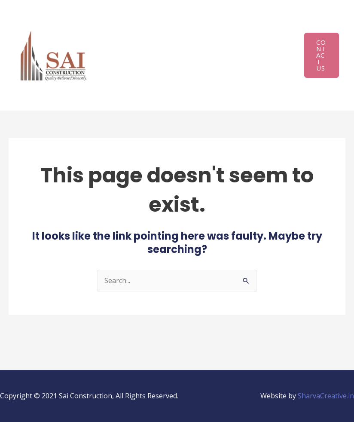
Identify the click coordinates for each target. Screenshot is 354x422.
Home (121, 24)
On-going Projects (218, 56)
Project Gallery (135, 88)
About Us (155, 24)
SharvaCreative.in (326, 395)
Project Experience (142, 56)
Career (178, 88)
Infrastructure (210, 24)
